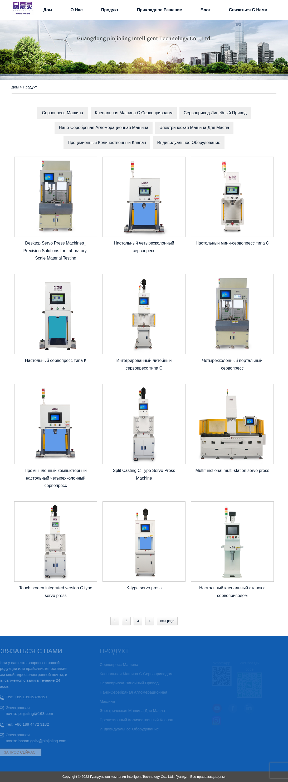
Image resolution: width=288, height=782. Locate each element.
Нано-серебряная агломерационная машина (103, 127)
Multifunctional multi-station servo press (232, 470)
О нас (76, 10)
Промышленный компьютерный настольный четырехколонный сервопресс (56, 478)
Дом (47, 10)
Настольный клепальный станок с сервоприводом (232, 592)
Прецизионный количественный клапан (107, 142)
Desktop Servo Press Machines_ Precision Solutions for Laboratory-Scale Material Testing (55, 251)
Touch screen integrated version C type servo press (55, 592)
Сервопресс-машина (62, 113)
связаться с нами (248, 10)
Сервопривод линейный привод (215, 113)
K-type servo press (144, 588)
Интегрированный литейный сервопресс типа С (144, 364)
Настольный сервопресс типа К (55, 360)
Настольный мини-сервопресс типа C (232, 243)
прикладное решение (159, 10)
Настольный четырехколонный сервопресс (144, 247)
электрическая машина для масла (194, 127)
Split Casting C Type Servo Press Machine (144, 474)
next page (167, 621)
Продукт (110, 10)
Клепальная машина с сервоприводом (134, 113)
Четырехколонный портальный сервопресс (232, 364)
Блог (206, 10)
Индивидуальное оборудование (188, 142)
